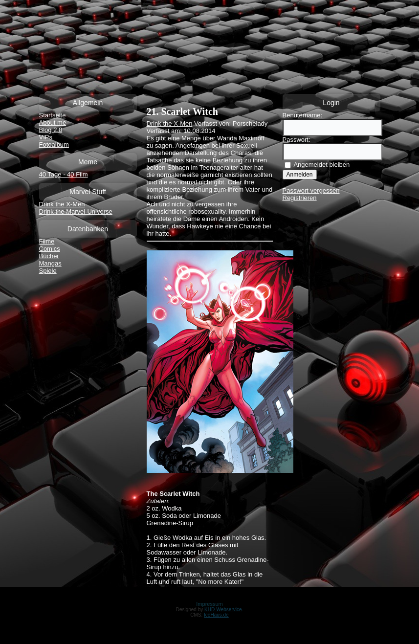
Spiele (48, 270)
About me (52, 122)
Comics (49, 248)
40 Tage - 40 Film (63, 174)
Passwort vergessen (311, 190)
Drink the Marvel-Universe (75, 211)
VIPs (45, 137)
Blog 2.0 (51, 129)
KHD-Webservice (223, 609)
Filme (47, 241)
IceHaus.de (216, 615)
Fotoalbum (54, 144)
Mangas (50, 263)
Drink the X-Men (62, 204)
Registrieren (300, 197)
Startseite (52, 115)
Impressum (209, 604)
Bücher (49, 256)
